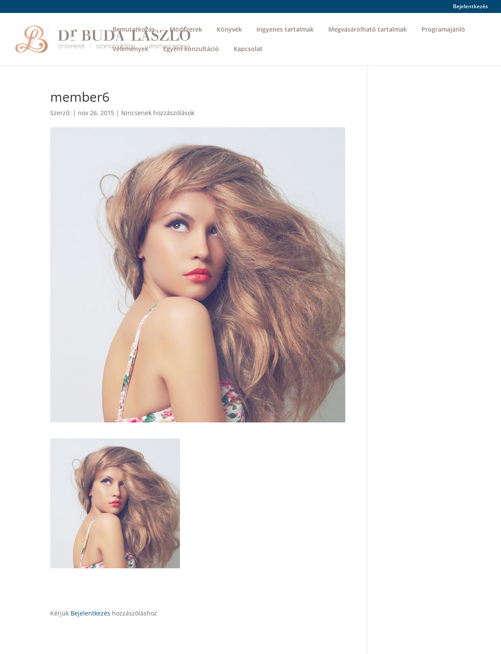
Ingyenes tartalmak (285, 29)
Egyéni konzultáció (191, 49)
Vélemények (130, 49)
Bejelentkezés (470, 7)
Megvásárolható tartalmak (367, 29)
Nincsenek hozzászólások (157, 113)
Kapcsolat (248, 49)
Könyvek (229, 29)
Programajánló (443, 29)
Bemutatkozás (133, 29)
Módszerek (186, 29)
